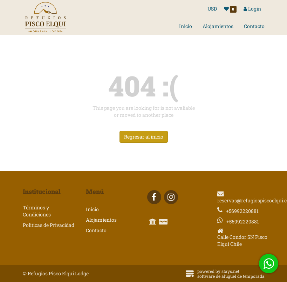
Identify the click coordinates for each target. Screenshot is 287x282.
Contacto (254, 26)
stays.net (230, 271)
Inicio (185, 26)
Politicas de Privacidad (48, 225)
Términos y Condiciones (37, 211)
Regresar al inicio (143, 136)
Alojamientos (218, 26)
